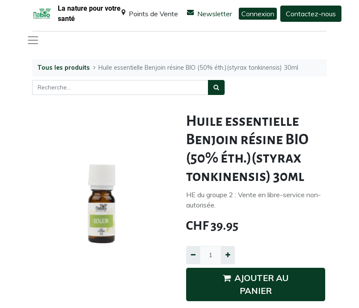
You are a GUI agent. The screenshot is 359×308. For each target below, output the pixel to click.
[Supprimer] (193, 255)
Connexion (257, 13)
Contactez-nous (311, 13)
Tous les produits (63, 67)
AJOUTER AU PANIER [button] (255, 284)
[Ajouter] (228, 255)
